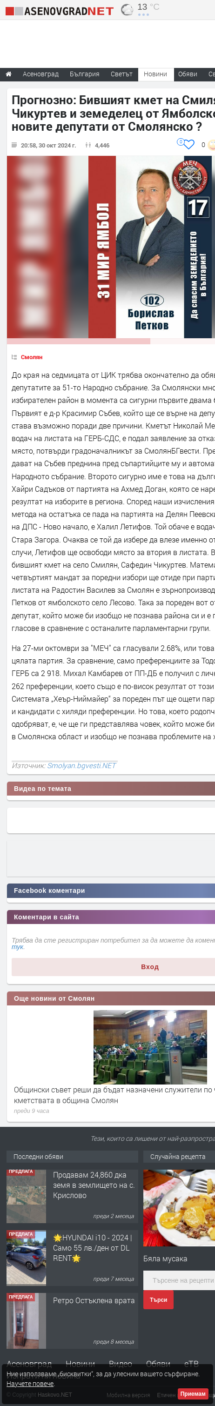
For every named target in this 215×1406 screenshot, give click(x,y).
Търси (158, 1300)
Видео (120, 1363)
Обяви (158, 1363)
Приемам (193, 1394)
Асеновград (29, 1363)
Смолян (31, 357)
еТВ (191, 1363)
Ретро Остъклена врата (94, 1302)
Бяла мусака (165, 1258)
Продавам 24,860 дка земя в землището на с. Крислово (94, 1187)
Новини (155, 73)
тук (17, 947)
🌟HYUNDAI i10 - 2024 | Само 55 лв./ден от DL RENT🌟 (92, 1250)
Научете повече (30, 1383)
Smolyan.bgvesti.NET (81, 765)
